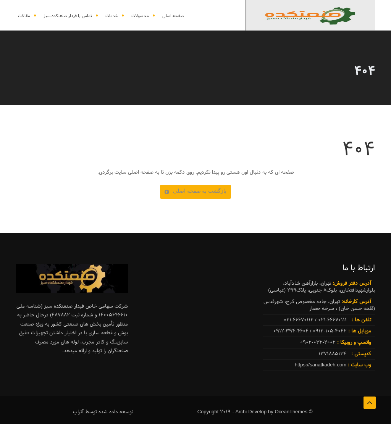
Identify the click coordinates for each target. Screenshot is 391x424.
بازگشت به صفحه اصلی (195, 191)
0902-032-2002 (335, 342)
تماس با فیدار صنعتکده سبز (68, 15)
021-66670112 (298, 320)
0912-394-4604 (291, 331)
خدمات (111, 15)
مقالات (24, 15)
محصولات (140, 15)
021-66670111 (332, 320)
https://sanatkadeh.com (321, 365)
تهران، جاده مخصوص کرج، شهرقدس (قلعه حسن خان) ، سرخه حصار (319, 305)
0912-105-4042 (330, 331)
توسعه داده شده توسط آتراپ (103, 412)
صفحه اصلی (173, 15)
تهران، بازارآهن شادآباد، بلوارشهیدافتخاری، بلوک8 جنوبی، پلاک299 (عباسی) (321, 287)
